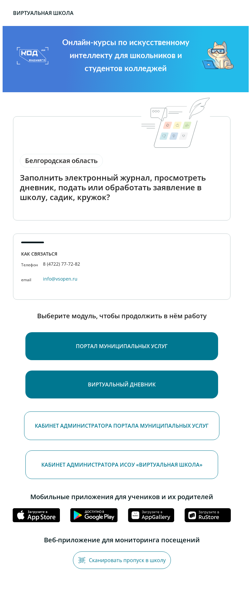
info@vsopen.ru (60, 279)
